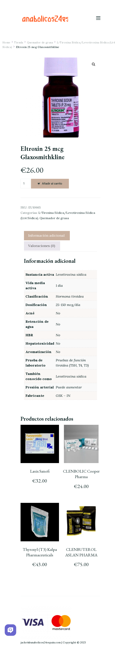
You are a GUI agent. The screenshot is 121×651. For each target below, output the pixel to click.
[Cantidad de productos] (25, 183)
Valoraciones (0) (41, 246)
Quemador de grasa (54, 218)
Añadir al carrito (52, 183)
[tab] (46, 235)
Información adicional (46, 235)
